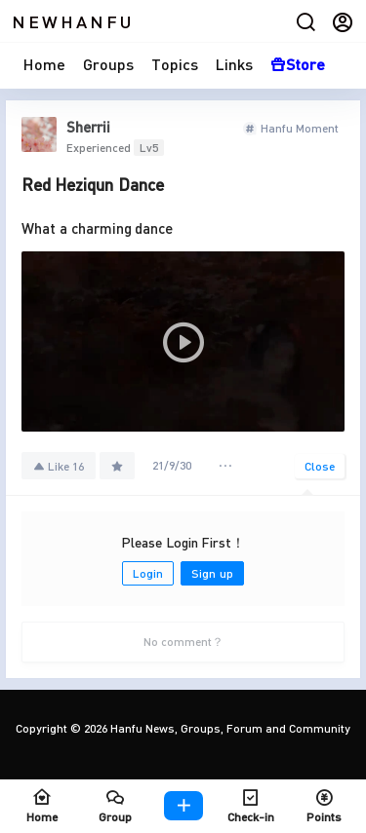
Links (234, 64)
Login (148, 573)
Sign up (211, 573)
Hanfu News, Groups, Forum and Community (228, 728)
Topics (174, 64)
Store (297, 64)
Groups (108, 64)
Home (44, 64)
